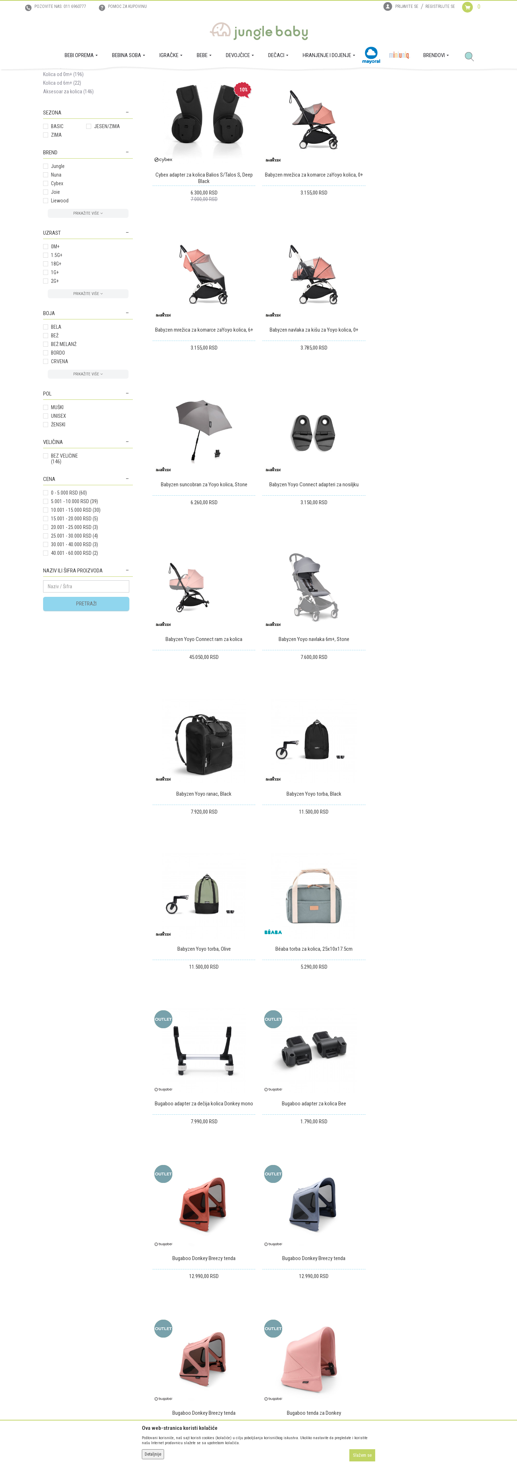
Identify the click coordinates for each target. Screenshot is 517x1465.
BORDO (58, 420)
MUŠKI (57, 475)
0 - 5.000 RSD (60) (69, 560)
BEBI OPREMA (104, 77)
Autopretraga (250, 103)
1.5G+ (56, 323)
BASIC (57, 194)
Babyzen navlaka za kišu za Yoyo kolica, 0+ (203, 396)
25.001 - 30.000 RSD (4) (74, 603)
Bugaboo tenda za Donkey (423, 1013)
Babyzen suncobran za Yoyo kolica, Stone (313, 396)
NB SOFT (271, 1446)
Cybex (57, 251)
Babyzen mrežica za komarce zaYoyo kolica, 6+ (423, 242)
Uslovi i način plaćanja (175, 1333)
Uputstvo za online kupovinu (181, 1323)
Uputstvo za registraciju (176, 1313)
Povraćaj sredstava (281, 1333)
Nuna (56, 242)
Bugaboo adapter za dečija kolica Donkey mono (203, 859)
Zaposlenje (54, 1313)
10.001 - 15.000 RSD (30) (76, 577)
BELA (56, 394)
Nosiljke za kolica (65, 124)
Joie (55, 259)
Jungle (58, 234)
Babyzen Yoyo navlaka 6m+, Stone (313, 550)
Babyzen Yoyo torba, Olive (313, 705)
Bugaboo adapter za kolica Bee (313, 859)
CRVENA (59, 429)
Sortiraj (280, 103)
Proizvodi (78, 77)
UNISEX (58, 483)
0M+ (55, 314)
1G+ (55, 340)
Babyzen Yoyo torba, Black (203, 705)
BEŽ (55, 403)
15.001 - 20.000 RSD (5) (74, 586)
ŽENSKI (58, 492)
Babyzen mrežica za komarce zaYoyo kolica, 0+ (313, 242)
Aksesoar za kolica (68, 159)
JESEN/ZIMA (107, 194)
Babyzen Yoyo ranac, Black (422, 550)
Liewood (60, 268)
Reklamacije (274, 1323)
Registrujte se (440, 6)
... (443, 1082)
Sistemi (55, 133)
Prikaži (378, 103)
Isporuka (271, 1303)
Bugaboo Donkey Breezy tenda (422, 859)
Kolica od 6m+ (62, 150)
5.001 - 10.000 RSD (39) (74, 569)
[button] (472, 57)
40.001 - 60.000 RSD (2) (74, 620)
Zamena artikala (278, 1313)
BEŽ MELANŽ (63, 412)
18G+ (56, 331)
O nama (51, 1303)
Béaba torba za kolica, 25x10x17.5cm (422, 705)
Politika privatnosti (171, 1353)
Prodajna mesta (59, 1333)
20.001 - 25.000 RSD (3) (74, 595)
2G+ (55, 348)
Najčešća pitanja (169, 1363)
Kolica (126, 77)
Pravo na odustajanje (283, 1343)
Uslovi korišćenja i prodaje (179, 1303)
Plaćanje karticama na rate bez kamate (191, 1343)
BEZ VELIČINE (64, 526)
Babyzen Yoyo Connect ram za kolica (203, 550)
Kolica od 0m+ (63, 142)
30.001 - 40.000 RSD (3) (74, 612)
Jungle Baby (54, 77)
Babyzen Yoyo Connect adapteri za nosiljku (422, 396)
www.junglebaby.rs (229, 1446)
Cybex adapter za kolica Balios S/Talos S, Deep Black (203, 245)
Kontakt (51, 1323)
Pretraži (86, 671)
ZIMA (56, 202)
